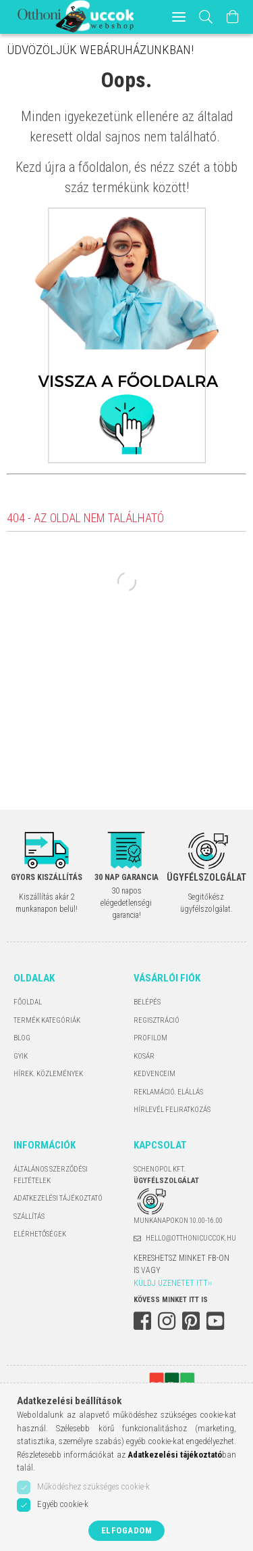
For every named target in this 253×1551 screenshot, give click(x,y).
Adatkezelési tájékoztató (58, 1198)
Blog (21, 1038)
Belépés (147, 1002)
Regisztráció (156, 1020)
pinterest (191, 1321)
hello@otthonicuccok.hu (191, 1238)
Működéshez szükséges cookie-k (93, 1486)
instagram (166, 1321)
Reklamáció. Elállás (168, 1092)
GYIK (20, 1056)
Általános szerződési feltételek (50, 1175)
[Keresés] (206, 17)
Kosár (144, 1056)
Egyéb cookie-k (62, 1504)
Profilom (150, 1038)
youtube (215, 1321)
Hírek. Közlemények (48, 1073)
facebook (142, 1321)
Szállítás (29, 1216)
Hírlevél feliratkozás (172, 1109)
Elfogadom (126, 1530)
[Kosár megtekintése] (232, 17)
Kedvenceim (154, 1073)
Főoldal (27, 1002)
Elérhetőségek (39, 1234)
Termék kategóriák (46, 1020)
